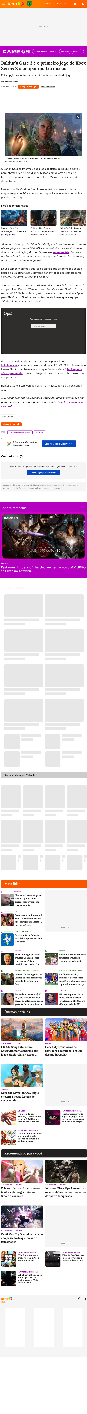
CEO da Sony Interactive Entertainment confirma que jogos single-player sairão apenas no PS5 (19, 1051)
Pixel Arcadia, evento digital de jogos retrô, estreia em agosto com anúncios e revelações (73, 1118)
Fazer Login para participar (44, 472)
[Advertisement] (66, 1137)
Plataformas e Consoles (20, 432)
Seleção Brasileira (23, 932)
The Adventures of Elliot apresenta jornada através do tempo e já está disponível (30, 1137)
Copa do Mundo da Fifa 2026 (26, 971)
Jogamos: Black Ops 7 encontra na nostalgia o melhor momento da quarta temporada (65, 1192)
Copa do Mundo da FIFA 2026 (29, 4)
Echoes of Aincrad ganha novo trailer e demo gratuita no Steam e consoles (20, 1192)
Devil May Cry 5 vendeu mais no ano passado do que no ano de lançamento (22, 1237)
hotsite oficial (9, 365)
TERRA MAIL (62, 4)
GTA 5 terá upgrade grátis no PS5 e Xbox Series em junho (28, 1258)
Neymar (62, 951)
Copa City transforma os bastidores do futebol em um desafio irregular (63, 1050)
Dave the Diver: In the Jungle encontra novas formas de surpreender (20, 1096)
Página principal (16, 4)
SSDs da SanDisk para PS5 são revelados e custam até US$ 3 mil (73, 1258)
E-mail (75, 4)
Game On (39, 432)
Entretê (18, 951)
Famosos (18, 892)
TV (16, 912)
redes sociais (61, 252)
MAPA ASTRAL (47, 4)
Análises (48, 1043)
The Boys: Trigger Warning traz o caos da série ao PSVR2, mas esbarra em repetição (29, 1118)
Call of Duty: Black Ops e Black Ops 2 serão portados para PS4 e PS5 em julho (30, 1279)
